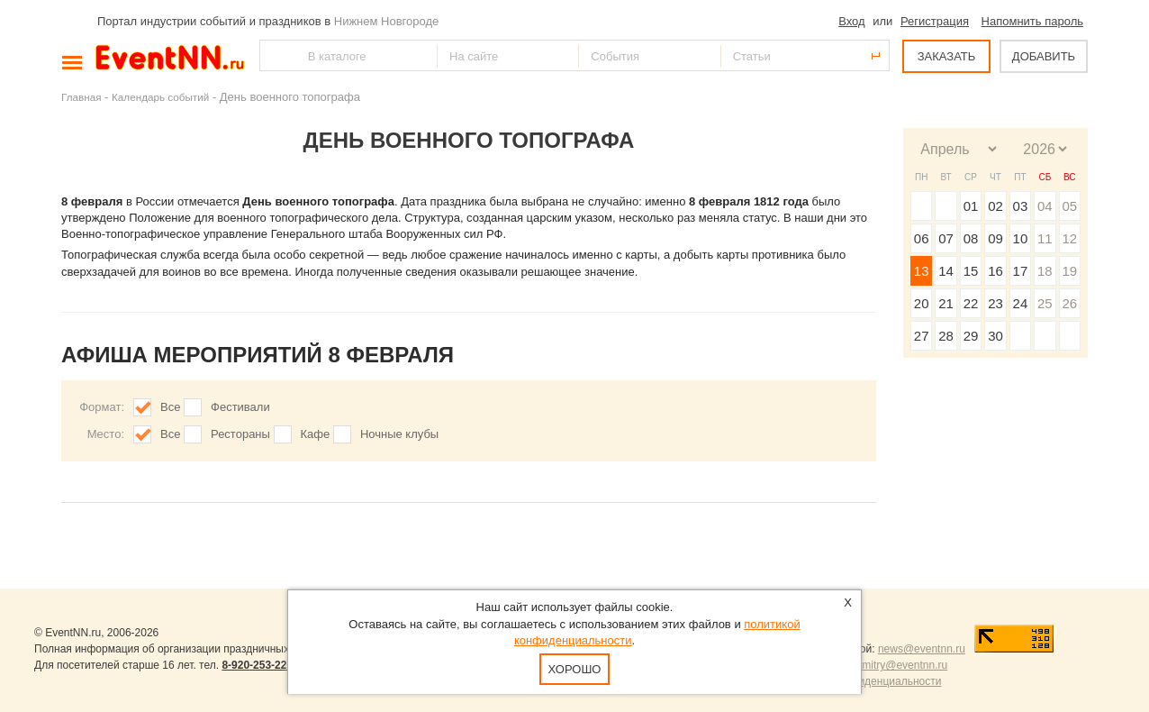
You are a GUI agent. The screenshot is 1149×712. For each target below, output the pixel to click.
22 (971, 303)
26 (1069, 303)
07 (946, 238)
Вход (851, 21)
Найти (275, 55)
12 (1069, 238)
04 (1045, 206)
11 (1045, 238)
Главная (81, 97)
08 (971, 238)
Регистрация (934, 21)
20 (921, 303)
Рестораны (240, 434)
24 (1020, 303)
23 (995, 303)
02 (995, 206)
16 (995, 270)
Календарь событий (160, 97)
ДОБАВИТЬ (1043, 56)
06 (921, 238)
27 (921, 335)
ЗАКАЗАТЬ (947, 56)
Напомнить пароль (1032, 21)
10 (1020, 238)
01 (971, 206)
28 (946, 335)
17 (1020, 270)
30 (995, 335)
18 (1045, 270)
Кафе (315, 434)
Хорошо (575, 669)
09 (995, 238)
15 (971, 270)
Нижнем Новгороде (386, 21)
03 (1020, 206)
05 (1069, 206)
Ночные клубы (399, 434)
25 (1045, 303)
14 (946, 270)
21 (946, 303)
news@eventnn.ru (921, 649)
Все (170, 407)
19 (1069, 270)
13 (921, 270)
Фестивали (240, 407)
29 (971, 335)
